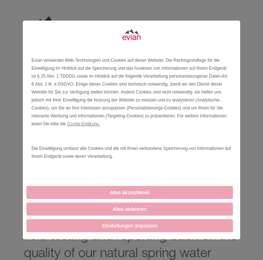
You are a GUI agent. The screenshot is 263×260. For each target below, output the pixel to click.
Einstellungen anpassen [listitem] (130, 226)
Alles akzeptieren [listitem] (130, 192)
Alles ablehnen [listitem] (130, 209)
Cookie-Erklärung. (83, 123)
